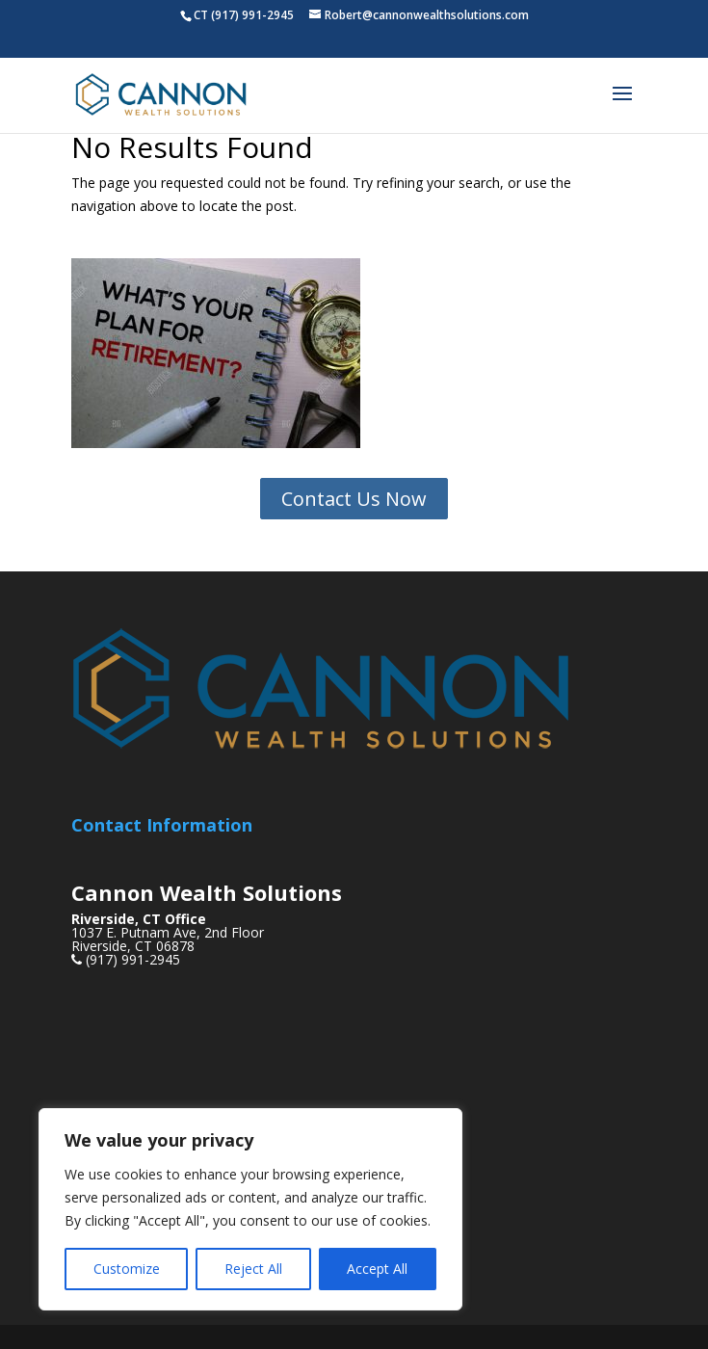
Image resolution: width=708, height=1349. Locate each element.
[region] (250, 1209)
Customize (126, 1268)
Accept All (377, 1268)
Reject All (253, 1268)
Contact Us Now (354, 499)
